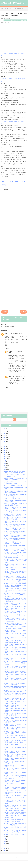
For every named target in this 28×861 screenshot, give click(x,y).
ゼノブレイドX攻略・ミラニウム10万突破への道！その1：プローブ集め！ (15, 781)
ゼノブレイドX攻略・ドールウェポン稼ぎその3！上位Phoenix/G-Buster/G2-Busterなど (15, 695)
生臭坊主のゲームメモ (13, 2)
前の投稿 (23, 311)
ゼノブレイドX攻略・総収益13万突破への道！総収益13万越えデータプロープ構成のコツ (15, 737)
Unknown (7, 334)
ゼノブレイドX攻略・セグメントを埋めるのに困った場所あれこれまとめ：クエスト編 (15, 672)
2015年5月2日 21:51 (19, 376)
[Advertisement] (14, 37)
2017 (4, 448)
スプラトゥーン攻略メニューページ (13, 485)
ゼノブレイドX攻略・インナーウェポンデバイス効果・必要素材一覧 (15, 728)
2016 (4, 450)
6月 (5, 467)
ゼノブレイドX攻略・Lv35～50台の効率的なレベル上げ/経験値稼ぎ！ (15, 824)
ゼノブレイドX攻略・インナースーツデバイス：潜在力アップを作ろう (15, 553)
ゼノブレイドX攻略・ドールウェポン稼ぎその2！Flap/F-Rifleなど (15, 806)
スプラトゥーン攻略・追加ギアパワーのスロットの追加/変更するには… (15, 495)
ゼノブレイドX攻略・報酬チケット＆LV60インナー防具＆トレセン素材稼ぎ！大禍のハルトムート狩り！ (15, 732)
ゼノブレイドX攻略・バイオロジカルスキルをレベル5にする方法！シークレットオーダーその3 (15, 792)
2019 (4, 444)
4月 (5, 836)
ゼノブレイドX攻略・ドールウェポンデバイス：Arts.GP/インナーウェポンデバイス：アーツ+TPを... (15, 668)
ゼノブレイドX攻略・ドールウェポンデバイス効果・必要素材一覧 (15, 724)
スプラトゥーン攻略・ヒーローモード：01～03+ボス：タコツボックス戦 (15, 542)
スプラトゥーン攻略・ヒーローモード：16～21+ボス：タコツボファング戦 (15, 528)
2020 (4, 441)
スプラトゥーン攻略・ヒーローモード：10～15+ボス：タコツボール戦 (15, 532)
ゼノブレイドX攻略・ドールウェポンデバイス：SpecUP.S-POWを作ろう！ (15, 514)
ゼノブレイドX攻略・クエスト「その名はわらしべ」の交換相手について (15, 752)
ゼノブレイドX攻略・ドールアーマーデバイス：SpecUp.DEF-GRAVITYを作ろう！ (15, 634)
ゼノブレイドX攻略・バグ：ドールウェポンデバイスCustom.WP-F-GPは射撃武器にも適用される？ (15, 595)
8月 (5, 463)
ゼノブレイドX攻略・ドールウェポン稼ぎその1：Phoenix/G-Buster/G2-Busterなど (15, 809)
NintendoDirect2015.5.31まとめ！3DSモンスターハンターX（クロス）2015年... (15, 472)
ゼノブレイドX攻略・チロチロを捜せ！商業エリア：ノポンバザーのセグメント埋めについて (15, 680)
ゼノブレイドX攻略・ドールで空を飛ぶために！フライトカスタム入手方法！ (15, 831)
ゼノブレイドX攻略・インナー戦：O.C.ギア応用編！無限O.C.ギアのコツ (15, 612)
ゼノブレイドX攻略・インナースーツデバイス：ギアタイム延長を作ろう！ (15, 604)
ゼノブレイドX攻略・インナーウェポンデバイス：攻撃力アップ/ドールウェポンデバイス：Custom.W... (15, 620)
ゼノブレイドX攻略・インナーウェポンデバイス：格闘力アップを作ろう (15, 556)
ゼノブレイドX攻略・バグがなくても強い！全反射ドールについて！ (15, 565)
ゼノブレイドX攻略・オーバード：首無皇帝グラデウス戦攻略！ (15, 631)
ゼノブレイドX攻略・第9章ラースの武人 (14, 834)
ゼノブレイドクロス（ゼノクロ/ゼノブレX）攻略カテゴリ (13, 318)
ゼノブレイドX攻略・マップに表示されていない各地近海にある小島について (15, 641)
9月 (5, 461)
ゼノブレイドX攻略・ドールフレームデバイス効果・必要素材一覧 (15, 702)
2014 (4, 846)
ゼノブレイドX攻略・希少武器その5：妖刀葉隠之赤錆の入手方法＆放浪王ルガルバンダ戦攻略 (15, 710)
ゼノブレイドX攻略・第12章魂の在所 (13, 819)
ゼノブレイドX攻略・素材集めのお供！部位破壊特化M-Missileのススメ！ (15, 586)
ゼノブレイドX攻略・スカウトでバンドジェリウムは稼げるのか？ (15, 475)
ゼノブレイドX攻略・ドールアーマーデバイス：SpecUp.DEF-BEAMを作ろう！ (15, 624)
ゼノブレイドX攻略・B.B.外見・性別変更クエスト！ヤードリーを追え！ (15, 683)
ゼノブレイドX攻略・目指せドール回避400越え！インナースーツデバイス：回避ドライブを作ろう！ (15, 663)
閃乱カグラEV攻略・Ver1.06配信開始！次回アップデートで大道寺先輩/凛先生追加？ (15, 687)
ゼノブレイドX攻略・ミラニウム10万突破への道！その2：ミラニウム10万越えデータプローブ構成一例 (15, 777)
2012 (4, 850)
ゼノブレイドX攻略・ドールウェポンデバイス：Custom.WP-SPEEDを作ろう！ (15, 580)
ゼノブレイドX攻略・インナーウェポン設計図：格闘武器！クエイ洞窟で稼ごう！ (15, 755)
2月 (5, 841)
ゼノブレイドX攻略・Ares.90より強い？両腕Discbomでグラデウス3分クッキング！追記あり (15, 561)
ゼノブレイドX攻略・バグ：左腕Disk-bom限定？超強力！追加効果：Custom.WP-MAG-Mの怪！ (15, 573)
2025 (4, 431)
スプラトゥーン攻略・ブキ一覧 (12, 498)
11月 (5, 456)
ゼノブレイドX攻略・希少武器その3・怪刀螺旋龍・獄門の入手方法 (15, 721)
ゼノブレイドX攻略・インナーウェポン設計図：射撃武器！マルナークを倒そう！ (15, 741)
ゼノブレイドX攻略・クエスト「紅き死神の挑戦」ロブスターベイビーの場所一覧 (15, 699)
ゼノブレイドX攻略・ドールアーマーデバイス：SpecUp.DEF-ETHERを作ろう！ (15, 655)
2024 (4, 433)
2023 (4, 435)
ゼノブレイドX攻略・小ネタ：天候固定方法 (15, 583)
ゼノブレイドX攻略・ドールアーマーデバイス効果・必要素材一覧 (15, 706)
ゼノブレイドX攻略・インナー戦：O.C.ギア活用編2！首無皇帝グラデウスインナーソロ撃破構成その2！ (15, 600)
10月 (5, 458)
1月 (5, 843)
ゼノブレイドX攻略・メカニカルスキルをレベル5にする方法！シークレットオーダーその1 (15, 802)
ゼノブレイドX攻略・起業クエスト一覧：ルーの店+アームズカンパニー (15, 769)
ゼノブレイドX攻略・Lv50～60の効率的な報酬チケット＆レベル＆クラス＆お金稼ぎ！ (15, 788)
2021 (4, 439)
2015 (4, 452)
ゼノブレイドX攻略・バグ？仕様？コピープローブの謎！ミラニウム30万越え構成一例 (15, 577)
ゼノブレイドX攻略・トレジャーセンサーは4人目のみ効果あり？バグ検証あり (15, 690)
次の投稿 (4, 311)
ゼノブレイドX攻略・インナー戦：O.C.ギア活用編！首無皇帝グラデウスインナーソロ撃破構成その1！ (15, 608)
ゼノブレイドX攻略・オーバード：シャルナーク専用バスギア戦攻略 (15, 482)
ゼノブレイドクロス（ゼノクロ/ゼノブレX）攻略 (15, 20)
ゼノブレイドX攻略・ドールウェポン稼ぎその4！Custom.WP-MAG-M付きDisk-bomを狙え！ (15, 590)
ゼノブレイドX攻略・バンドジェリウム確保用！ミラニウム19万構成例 (15, 535)
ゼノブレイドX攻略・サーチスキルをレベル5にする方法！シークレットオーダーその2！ (15, 797)
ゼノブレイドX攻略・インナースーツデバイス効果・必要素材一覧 (15, 714)
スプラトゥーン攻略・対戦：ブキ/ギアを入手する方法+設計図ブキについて (15, 504)
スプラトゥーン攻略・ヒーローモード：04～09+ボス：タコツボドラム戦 (15, 539)
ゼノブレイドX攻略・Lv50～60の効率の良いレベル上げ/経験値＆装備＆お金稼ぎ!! (15, 813)
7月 (5, 465)
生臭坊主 (11, 351)
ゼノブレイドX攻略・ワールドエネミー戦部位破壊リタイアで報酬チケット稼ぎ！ (15, 549)
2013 (4, 848)
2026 (4, 428)
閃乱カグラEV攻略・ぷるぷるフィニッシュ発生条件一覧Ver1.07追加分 (15, 479)
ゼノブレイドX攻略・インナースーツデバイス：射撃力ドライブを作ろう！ (15, 518)
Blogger (16, 857)
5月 (5, 469)
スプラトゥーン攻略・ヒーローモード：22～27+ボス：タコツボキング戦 (15, 525)
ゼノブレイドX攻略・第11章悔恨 (12, 821)
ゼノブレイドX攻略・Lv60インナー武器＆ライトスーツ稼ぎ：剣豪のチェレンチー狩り (15, 648)
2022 (4, 437)
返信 (6, 345)
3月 (5, 839)
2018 (4, 446)
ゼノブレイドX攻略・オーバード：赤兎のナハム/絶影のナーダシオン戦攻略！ (15, 627)
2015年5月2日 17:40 (16, 334)
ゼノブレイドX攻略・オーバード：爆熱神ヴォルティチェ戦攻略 (15, 568)
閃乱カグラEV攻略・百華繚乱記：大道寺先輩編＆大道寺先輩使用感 (15, 491)
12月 (5, 454)
